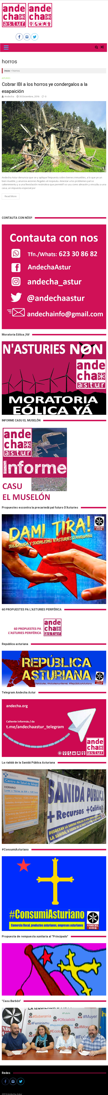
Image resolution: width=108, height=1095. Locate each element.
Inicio (7, 70)
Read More (11, 196)
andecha (9, 96)
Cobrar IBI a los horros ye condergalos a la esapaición (44, 88)
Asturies (6, 78)
